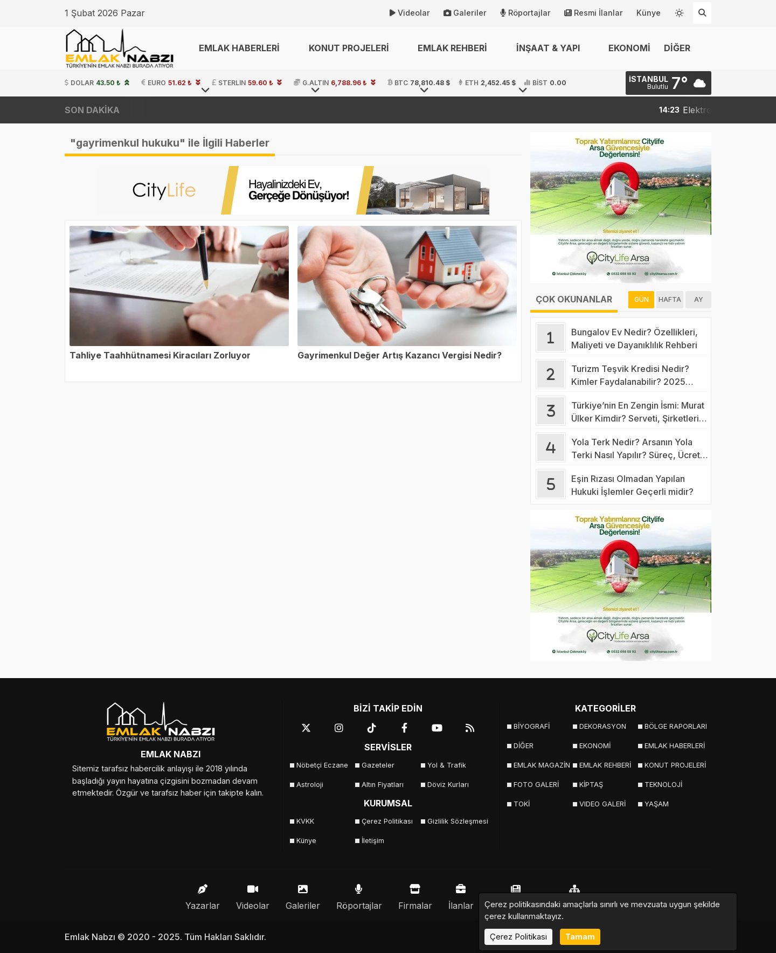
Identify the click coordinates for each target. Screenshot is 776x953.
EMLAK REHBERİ (605, 765)
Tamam (580, 936)
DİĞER (524, 746)
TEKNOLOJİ (663, 785)
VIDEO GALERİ (602, 804)
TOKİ (522, 804)
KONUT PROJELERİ (674, 765)
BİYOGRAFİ (532, 726)
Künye (648, 12)
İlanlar (461, 894)
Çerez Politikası (387, 821)
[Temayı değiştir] (679, 11)
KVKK (305, 821)
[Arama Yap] (702, 13)
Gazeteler (378, 765)
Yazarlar (202, 894)
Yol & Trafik (446, 765)
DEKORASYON (602, 726)
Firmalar (415, 894)
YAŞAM (657, 804)
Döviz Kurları (448, 785)
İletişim (373, 841)
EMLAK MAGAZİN (542, 765)
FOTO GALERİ (536, 785)
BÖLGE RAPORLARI (674, 726)
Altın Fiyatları (383, 785)
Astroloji (309, 785)
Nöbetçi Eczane (322, 765)
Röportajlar (525, 13)
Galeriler (465, 13)
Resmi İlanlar (593, 13)
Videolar (410, 13)
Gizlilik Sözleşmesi (456, 821)
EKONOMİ (629, 48)
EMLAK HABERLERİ (674, 746)
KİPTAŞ (591, 785)
